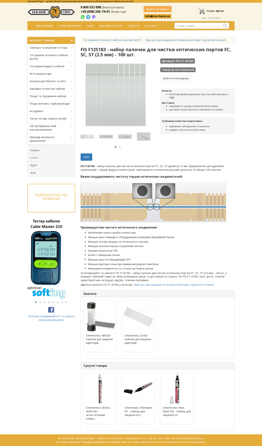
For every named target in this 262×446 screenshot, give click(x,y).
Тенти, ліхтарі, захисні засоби (51, 118)
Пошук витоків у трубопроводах (50, 103)
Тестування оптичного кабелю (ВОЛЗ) (51, 56)
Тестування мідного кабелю (51, 66)
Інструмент (51, 111)
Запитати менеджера (176, 78)
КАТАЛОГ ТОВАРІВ (51, 40)
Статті (34, 157)
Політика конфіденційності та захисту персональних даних (51, 318)
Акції (33, 172)
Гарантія (133, 25)
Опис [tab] (86, 157)
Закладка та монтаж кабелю (51, 89)
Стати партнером (70, 25)
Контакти (151, 25)
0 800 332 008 (91, 7)
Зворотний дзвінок (157, 9)
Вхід (204, 17)
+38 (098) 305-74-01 (95, 11)
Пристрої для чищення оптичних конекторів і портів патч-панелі (174, 284)
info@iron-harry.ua (157, 16)
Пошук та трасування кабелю (51, 96)
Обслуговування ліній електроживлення (51, 127)
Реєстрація (214, 17)
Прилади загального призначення (51, 138)
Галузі (90, 25)
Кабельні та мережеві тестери (51, 48)
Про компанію (44, 25)
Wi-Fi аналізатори (40, 73)
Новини (34, 150)
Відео (33, 165)
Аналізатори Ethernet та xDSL (51, 81)
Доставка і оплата (111, 25)
